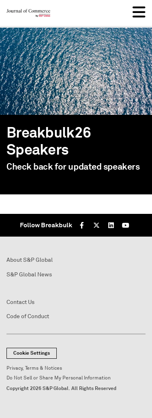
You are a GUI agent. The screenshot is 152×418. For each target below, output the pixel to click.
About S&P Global (29, 259)
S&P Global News (29, 274)
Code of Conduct (27, 316)
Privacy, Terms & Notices (34, 368)
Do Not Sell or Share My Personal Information (58, 378)
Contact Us (20, 302)
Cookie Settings (31, 353)
